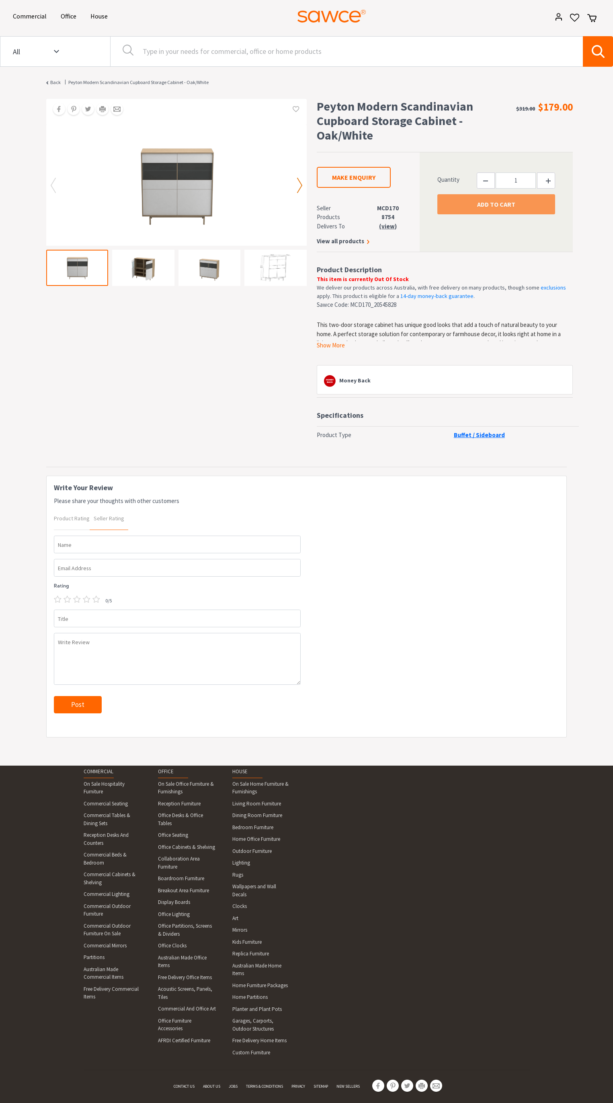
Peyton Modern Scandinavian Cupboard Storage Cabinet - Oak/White (138, 82)
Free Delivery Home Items (259, 1040)
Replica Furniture (250, 953)
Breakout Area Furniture (183, 890)
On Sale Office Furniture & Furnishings (186, 788)
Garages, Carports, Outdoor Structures (253, 1024)
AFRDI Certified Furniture (184, 1040)
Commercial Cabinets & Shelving (109, 878)
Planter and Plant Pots (257, 1009)
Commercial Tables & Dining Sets (107, 819)
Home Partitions (250, 997)
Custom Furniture (251, 1052)
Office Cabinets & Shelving (186, 847)
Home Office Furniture (256, 839)
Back (55, 82)
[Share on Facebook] (56, 110)
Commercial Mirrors (105, 945)
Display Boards (174, 902)
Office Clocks (172, 945)
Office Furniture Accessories (174, 1024)
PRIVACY (298, 1086)
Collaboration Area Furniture (179, 862)
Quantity (448, 179)
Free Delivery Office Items (185, 977)
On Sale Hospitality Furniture (104, 788)
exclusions (553, 287)
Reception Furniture (179, 803)
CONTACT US (184, 1086)
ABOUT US (211, 1086)
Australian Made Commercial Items (103, 973)
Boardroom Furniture (181, 878)
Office (70, 15)
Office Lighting (174, 914)
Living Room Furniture (256, 803)
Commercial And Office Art (187, 1008)
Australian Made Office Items (182, 961)
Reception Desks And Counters (106, 839)
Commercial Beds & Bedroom (105, 858)
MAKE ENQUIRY (353, 177)
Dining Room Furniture (257, 815)
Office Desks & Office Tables (180, 819)
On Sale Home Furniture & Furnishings (260, 788)
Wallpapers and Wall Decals (254, 890)
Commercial (31, 15)
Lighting (241, 862)
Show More (331, 345)
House (100, 15)
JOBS (233, 1086)
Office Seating (173, 835)
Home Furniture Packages (260, 985)
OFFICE (166, 771)
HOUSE (240, 771)
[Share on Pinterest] (71, 110)
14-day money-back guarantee (437, 296)
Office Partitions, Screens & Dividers (185, 929)
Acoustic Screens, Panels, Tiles (185, 993)
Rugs (237, 874)
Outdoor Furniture (252, 851)
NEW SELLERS (348, 1086)
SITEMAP (321, 1086)
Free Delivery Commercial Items (111, 993)
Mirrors (239, 929)
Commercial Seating (106, 803)
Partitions (94, 957)
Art (235, 918)
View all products (340, 241)
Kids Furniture (247, 942)
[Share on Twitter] (85, 110)
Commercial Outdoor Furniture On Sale (107, 929)
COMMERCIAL (98, 771)
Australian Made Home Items (256, 969)
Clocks (239, 906)
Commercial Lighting (106, 894)
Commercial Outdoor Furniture (107, 910)
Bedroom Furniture (252, 827)
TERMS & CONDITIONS (264, 1086)
